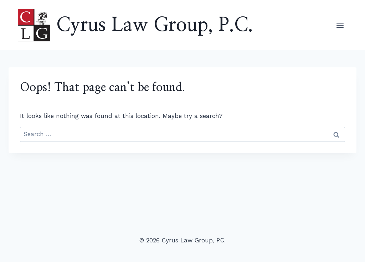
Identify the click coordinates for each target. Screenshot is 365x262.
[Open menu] (340, 25)
